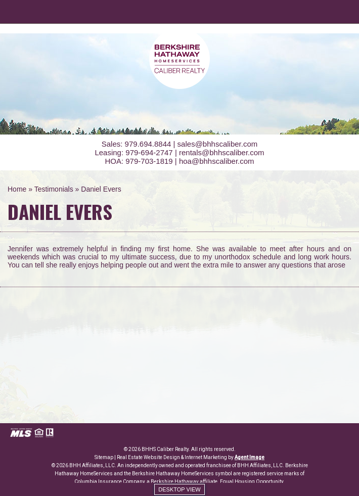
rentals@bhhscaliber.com (221, 152)
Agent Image (249, 457)
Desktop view (179, 489)
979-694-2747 (148, 152)
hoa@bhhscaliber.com (216, 161)
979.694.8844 (148, 144)
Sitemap (104, 457)
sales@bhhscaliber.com (217, 144)
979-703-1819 (148, 161)
